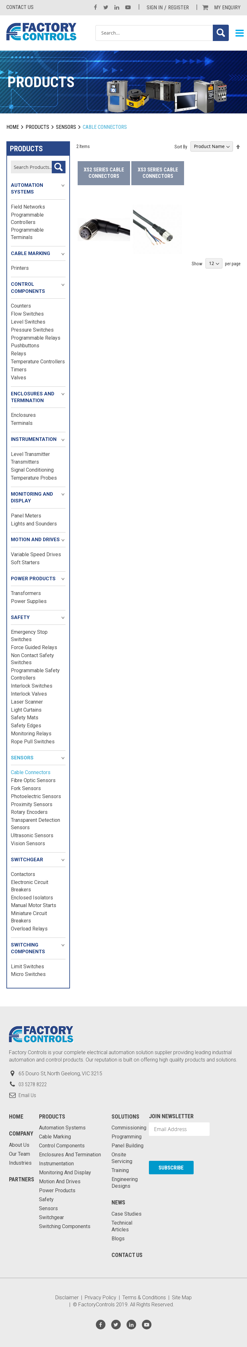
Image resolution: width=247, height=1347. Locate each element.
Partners (21, 1179)
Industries (20, 1163)
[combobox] (162, 33)
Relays (18, 354)
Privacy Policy (100, 1297)
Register (178, 7)
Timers (19, 370)
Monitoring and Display (32, 497)
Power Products (33, 579)
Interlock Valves (29, 694)
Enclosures (23, 415)
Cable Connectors (30, 772)
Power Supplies (29, 601)
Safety (20, 617)
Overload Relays (29, 929)
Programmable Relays (35, 338)
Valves (18, 378)
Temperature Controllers (38, 362)
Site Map (182, 1297)
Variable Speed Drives (36, 554)
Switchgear (27, 860)
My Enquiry (227, 7)
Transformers (26, 593)
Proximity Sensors (31, 804)
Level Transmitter (30, 454)
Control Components (28, 287)
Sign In (155, 7)
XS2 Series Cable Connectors (104, 173)
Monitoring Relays (31, 734)
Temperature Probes (34, 478)
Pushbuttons (25, 346)
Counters (21, 306)
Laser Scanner (27, 702)
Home (12, 127)
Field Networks (28, 207)
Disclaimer (67, 1297)
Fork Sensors (26, 788)
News (118, 1202)
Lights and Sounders (34, 524)
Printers (20, 268)
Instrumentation (34, 439)
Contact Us (127, 1255)
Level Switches (28, 322)
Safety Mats (24, 718)
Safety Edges (26, 726)
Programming (127, 1137)
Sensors (66, 127)
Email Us (27, 1095)
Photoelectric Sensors (36, 796)
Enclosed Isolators (32, 898)
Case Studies (127, 1214)
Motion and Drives (35, 539)
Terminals (22, 423)
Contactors (23, 874)
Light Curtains (26, 710)
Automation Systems (27, 188)
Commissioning (129, 1128)
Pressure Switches (32, 330)
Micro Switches (28, 974)
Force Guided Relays (34, 647)
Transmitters (25, 462)
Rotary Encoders (29, 812)
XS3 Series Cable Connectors (158, 173)
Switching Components (28, 948)
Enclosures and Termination (32, 397)
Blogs (118, 1238)
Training (120, 1170)
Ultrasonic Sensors (32, 835)
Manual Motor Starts (33, 905)
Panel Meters (26, 516)
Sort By (180, 146)
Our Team (19, 1154)
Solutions (125, 1116)
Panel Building (127, 1146)
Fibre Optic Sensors (33, 780)
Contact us (20, 7)
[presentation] (183, 1148)
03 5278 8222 (33, 1084)
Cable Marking (30, 253)
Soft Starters (25, 562)
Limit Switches (27, 966)
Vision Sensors (28, 843)
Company (21, 1133)
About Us (19, 1145)
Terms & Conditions (144, 1297)
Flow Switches (27, 314)
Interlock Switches (31, 686)
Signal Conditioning (32, 470)
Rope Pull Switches (33, 742)
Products (37, 127)
